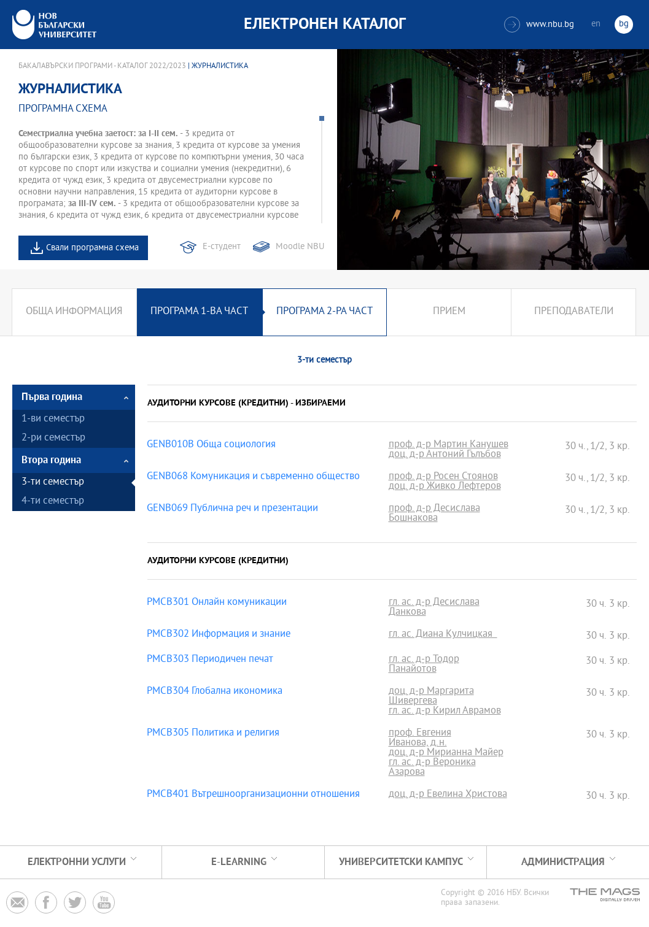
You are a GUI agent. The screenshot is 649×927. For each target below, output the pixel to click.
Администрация (563, 862)
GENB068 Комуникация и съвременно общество (253, 477)
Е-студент (222, 247)
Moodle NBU (300, 247)
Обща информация (74, 312)
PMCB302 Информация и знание (218, 635)
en (595, 24)
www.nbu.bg (539, 25)
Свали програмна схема (92, 248)
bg (624, 24)
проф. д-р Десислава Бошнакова (434, 514)
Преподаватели (573, 312)
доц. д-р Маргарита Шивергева (431, 697)
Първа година (51, 397)
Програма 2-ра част (324, 312)
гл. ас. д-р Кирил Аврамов (445, 712)
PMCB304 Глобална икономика (214, 692)
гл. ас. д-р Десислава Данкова (434, 608)
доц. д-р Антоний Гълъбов (445, 455)
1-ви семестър (53, 419)
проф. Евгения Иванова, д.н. (420, 738)
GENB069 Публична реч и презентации (232, 509)
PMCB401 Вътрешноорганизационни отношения (253, 795)
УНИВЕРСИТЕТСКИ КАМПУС (401, 862)
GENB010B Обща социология (211, 445)
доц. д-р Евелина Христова (448, 795)
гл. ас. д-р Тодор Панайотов (424, 665)
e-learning (238, 862)
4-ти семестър (52, 501)
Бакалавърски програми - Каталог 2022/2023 (102, 66)
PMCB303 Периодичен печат (210, 660)
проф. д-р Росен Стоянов (443, 477)
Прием (449, 312)
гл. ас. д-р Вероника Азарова (432, 768)
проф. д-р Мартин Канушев (448, 445)
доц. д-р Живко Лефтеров (445, 487)
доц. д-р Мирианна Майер (446, 753)
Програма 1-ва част (199, 312)
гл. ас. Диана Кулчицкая (443, 635)
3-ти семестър (52, 482)
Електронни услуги (77, 862)
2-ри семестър (53, 438)
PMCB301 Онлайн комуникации (217, 603)
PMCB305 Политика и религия (213, 734)
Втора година (51, 460)
